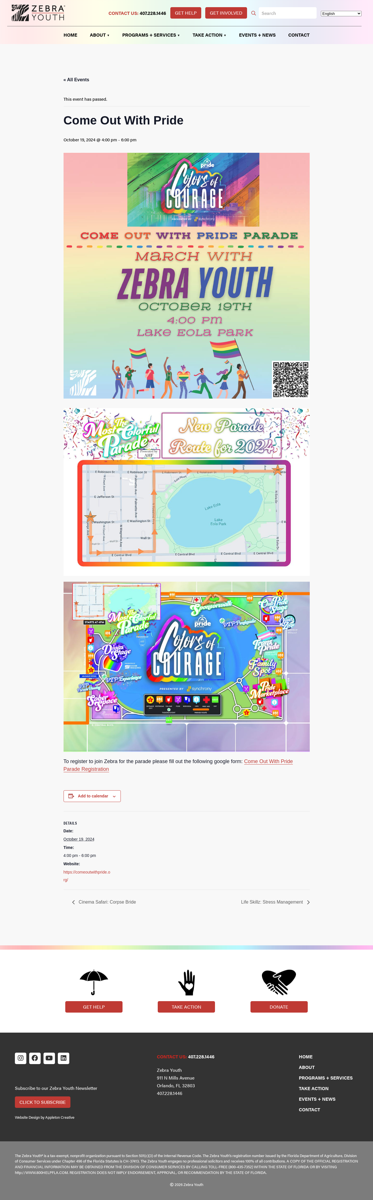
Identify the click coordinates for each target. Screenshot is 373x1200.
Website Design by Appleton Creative (44, 1117)
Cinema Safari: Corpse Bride (107, 902)
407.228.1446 (153, 13)
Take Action (186, 1006)
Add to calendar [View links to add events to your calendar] (93, 796)
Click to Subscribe (42, 1102)
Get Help (186, 12)
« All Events (76, 79)
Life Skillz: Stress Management (272, 902)
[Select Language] (341, 13)
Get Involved (226, 12)
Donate (279, 1006)
